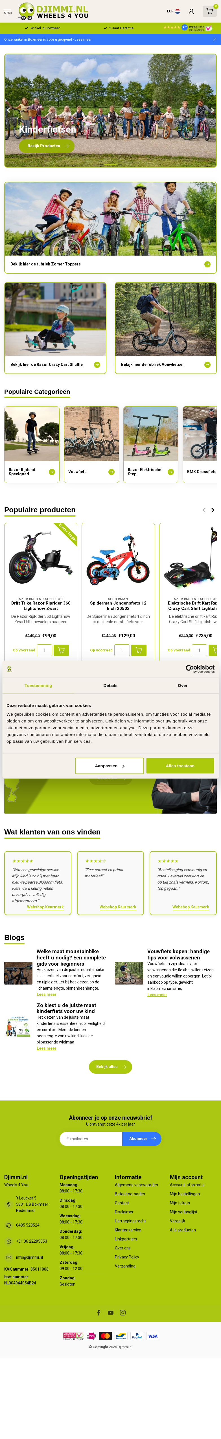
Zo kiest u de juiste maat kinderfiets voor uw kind (66, 1008)
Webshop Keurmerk (45, 907)
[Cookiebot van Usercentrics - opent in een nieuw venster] (190, 669)
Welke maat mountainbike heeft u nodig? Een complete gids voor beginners (71, 957)
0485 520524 (28, 1225)
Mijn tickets (180, 1203)
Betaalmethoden (130, 1194)
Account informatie (187, 1185)
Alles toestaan (180, 765)
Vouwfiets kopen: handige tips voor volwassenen (178, 954)
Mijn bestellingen (185, 1194)
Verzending (125, 1266)
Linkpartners (126, 1239)
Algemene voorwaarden (136, 1185)
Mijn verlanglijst (183, 1212)
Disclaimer (124, 1212)
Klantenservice (128, 1230)
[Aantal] (44, 650)
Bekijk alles (111, 1067)
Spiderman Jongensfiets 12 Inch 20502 (118, 606)
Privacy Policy (127, 1257)
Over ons (123, 1248)
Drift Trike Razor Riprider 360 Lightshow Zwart (41, 606)
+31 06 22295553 (31, 1241)
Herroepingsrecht (130, 1221)
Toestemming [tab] (38, 685)
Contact (122, 1203)
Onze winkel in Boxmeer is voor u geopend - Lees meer (47, 39)
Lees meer (46, 994)
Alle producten (183, 1230)
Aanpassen (109, 765)
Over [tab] (183, 685)
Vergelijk (177, 1221)
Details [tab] (111, 685)
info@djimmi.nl (29, 1257)
